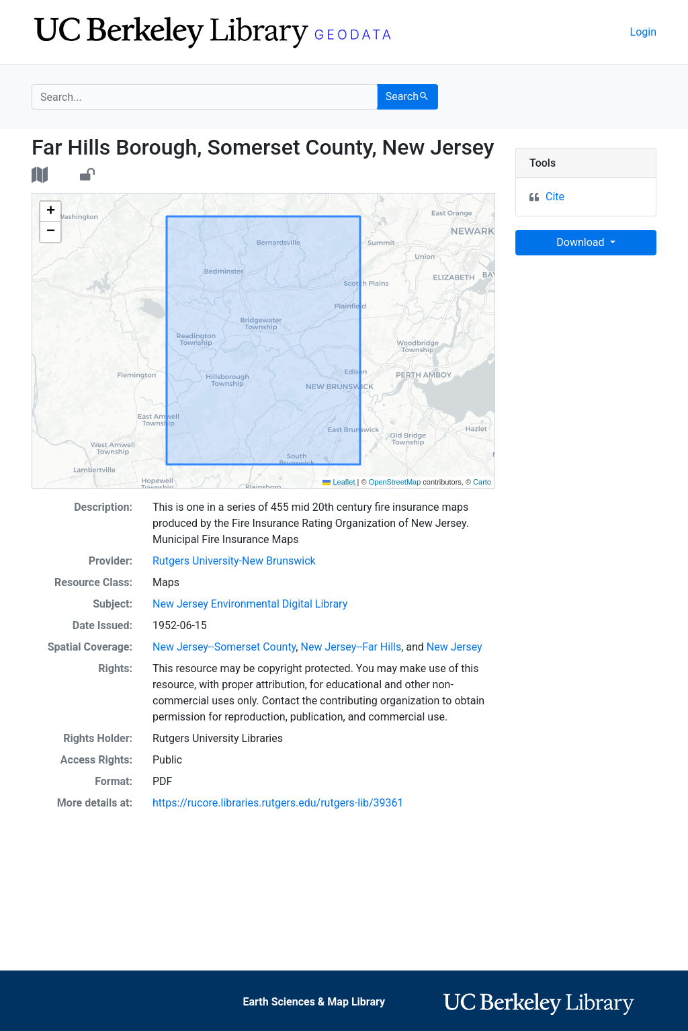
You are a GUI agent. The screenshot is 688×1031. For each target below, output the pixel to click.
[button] (50, 212)
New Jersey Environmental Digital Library (250, 603)
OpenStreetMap (395, 482)
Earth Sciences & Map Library (314, 1001)
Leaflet (338, 482)
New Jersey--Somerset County (224, 647)
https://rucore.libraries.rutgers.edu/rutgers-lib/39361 (278, 802)
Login (643, 32)
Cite (555, 196)
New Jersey (454, 647)
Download (581, 242)
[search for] (205, 97)
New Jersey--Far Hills (350, 647)
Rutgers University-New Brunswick (234, 560)
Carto (482, 482)
